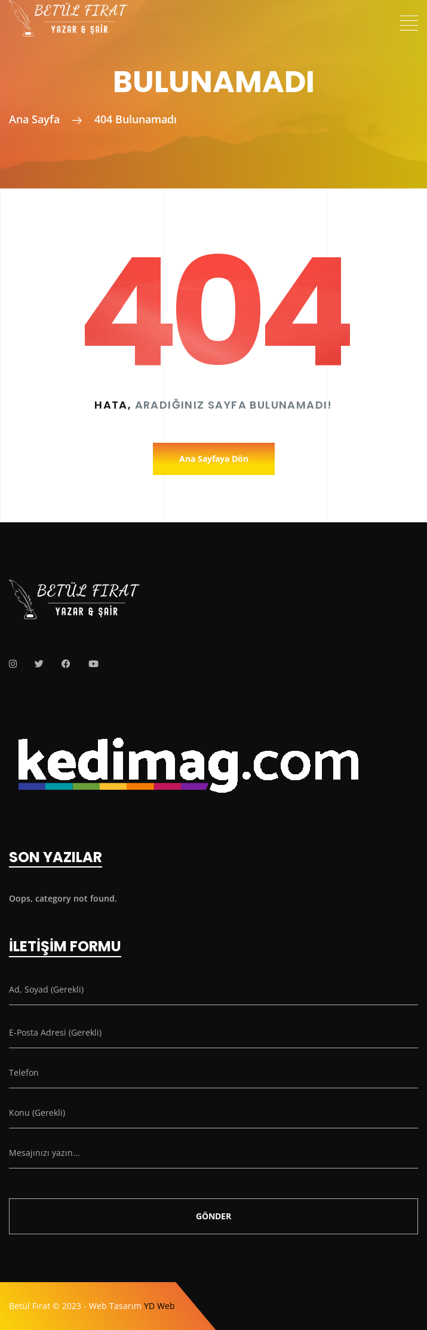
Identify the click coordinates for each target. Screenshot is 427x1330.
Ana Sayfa (34, 119)
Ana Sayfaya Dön (213, 458)
